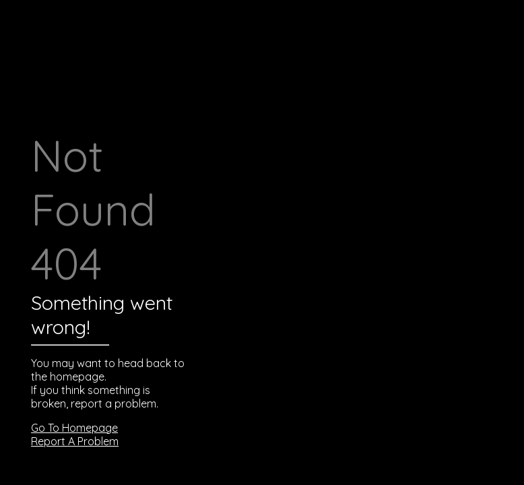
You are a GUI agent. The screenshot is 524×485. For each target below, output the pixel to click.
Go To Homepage (74, 427)
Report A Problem (75, 441)
